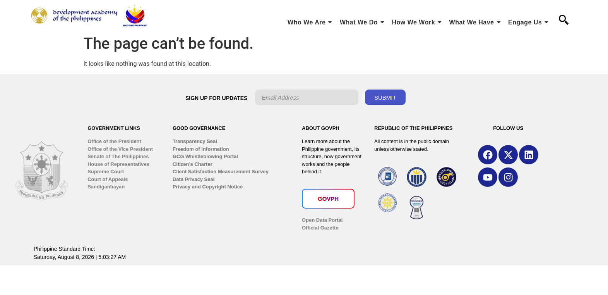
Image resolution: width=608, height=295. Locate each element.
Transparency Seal (195, 141)
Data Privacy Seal (193, 179)
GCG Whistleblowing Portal (205, 156)
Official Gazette (320, 228)
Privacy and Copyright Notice (208, 187)
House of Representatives (118, 164)
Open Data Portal (322, 220)
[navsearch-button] (564, 20)
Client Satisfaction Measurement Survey (221, 171)
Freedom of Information (201, 149)
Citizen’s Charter (192, 164)
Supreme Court (105, 171)
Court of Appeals (107, 179)
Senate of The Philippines (118, 156)
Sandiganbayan (106, 187)
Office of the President (114, 141)
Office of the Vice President (120, 149)
